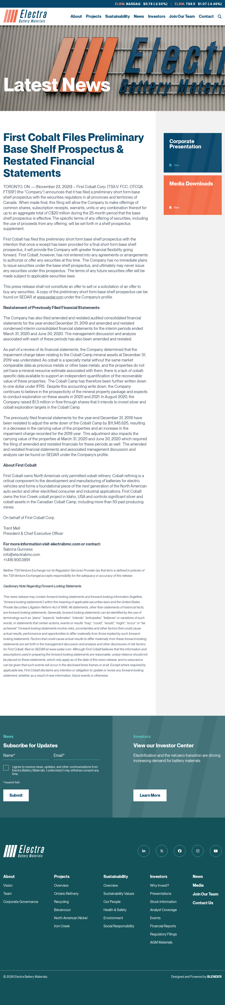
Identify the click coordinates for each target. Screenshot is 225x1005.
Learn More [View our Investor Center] (150, 795)
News (139, 16)
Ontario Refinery (66, 894)
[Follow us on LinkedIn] (144, 851)
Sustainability (117, 16)
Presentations (160, 894)
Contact (206, 16)
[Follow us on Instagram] (198, 851)
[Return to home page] (25, 16)
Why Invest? (159, 885)
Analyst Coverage (163, 910)
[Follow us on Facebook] (180, 851)
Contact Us (203, 903)
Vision (8, 885)
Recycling (61, 902)
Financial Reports (163, 926)
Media (198, 885)
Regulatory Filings (163, 934)
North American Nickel (70, 918)
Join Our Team (182, 16)
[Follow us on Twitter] (162, 851)
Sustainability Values (118, 894)
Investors (156, 16)
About (76, 16)
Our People (112, 902)
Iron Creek (62, 926)
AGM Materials (161, 942)
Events (155, 918)
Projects (93, 16)
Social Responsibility (118, 926)
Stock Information (163, 902)
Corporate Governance (20, 902)
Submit (16, 795)
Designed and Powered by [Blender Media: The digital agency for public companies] (196, 976)
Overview (61, 885)
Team (7, 894)
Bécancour (62, 910)
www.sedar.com (50, 297)
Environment (113, 918)
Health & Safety (115, 910)
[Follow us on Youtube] (216, 851)
